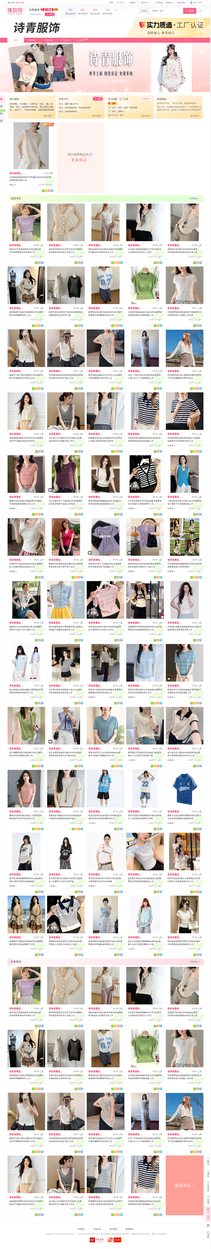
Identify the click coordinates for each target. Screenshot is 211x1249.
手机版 (158, 2)
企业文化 (97, 1229)
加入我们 (114, 1229)
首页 (111, 2)
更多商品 (185, 1185)
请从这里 (15, 2)
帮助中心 (170, 2)
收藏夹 (134, 2)
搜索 (190, 11)
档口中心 (146, 2)
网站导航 (182, 2)
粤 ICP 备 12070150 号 (88, 1234)
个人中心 (121, 2)
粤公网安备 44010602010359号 (115, 1234)
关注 (51, 14)
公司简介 (81, 1229)
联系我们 (130, 1229)
